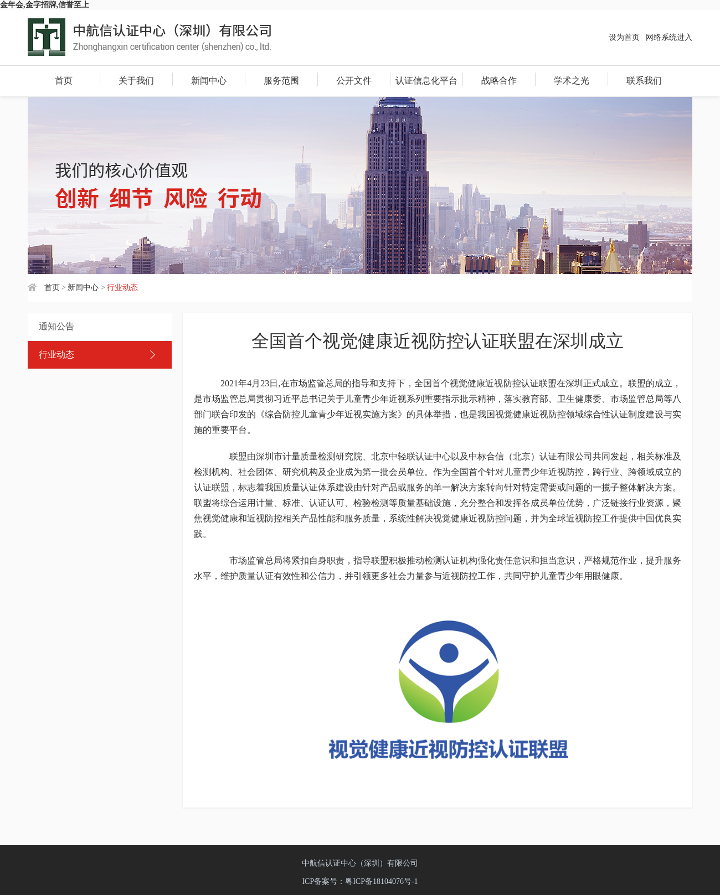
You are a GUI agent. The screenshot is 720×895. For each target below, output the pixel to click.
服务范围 (281, 80)
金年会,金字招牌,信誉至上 (44, 5)
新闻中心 (209, 80)
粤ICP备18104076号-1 (381, 881)
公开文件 (354, 80)
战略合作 (499, 80)
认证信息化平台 (426, 80)
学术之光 (571, 80)
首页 (64, 80)
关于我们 (136, 80)
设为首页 (624, 37)
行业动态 (56, 354)
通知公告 (56, 326)
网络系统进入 (669, 37)
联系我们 (644, 80)
